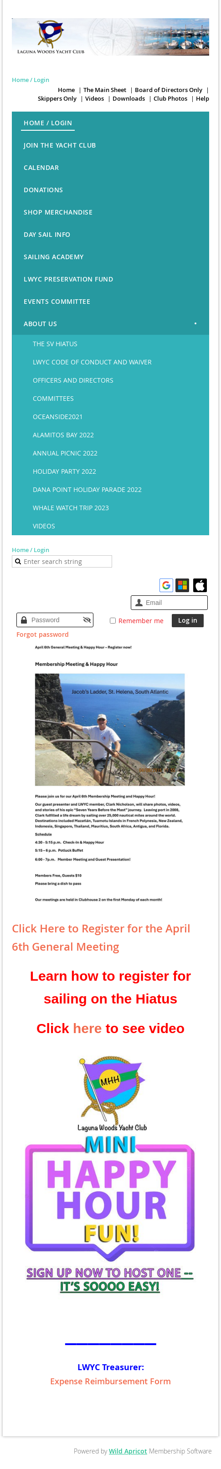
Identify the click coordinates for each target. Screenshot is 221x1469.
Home (66, 90)
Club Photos (170, 98)
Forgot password (42, 634)
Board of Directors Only (168, 90)
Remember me (141, 620)
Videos (94, 98)
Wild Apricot (128, 1451)
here (87, 1028)
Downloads (129, 98)
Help (202, 98)
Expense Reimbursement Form (110, 1381)
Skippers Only (57, 98)
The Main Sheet (104, 90)
